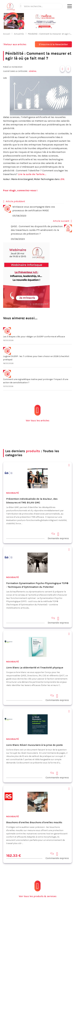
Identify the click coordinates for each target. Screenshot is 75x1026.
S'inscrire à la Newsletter (53, 44)
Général (32, 71)
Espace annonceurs (37, 962)
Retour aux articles (14, 44)
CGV (44, 996)
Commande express (57, 698)
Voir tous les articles (37, 413)
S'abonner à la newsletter (38, 1016)
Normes (30, 953)
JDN (62, 179)
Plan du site (33, 967)
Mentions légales (30, 996)
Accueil (6, 34)
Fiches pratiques (35, 949)
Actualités (19, 34)
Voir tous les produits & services (37, 889)
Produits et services (37, 944)
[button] (5, 21)
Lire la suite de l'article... (32, 174)
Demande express (58, 536)
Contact (30, 958)
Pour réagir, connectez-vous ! (20, 190)
